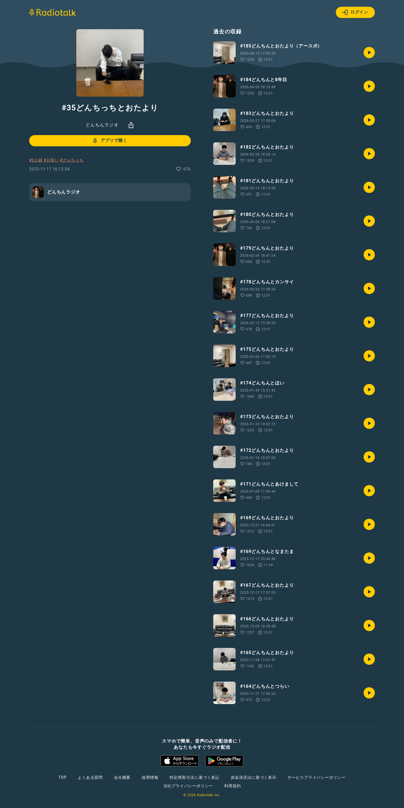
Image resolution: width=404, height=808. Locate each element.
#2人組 (36, 160)
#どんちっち (71, 160)
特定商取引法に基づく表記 (194, 777)
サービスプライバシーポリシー (317, 777)
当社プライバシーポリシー (188, 786)
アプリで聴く (109, 140)
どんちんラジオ (102, 125)
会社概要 (122, 777)
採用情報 (150, 777)
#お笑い (51, 160)
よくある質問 (90, 777)
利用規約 (232, 786)
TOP (62, 777)
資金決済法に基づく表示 (253, 777)
